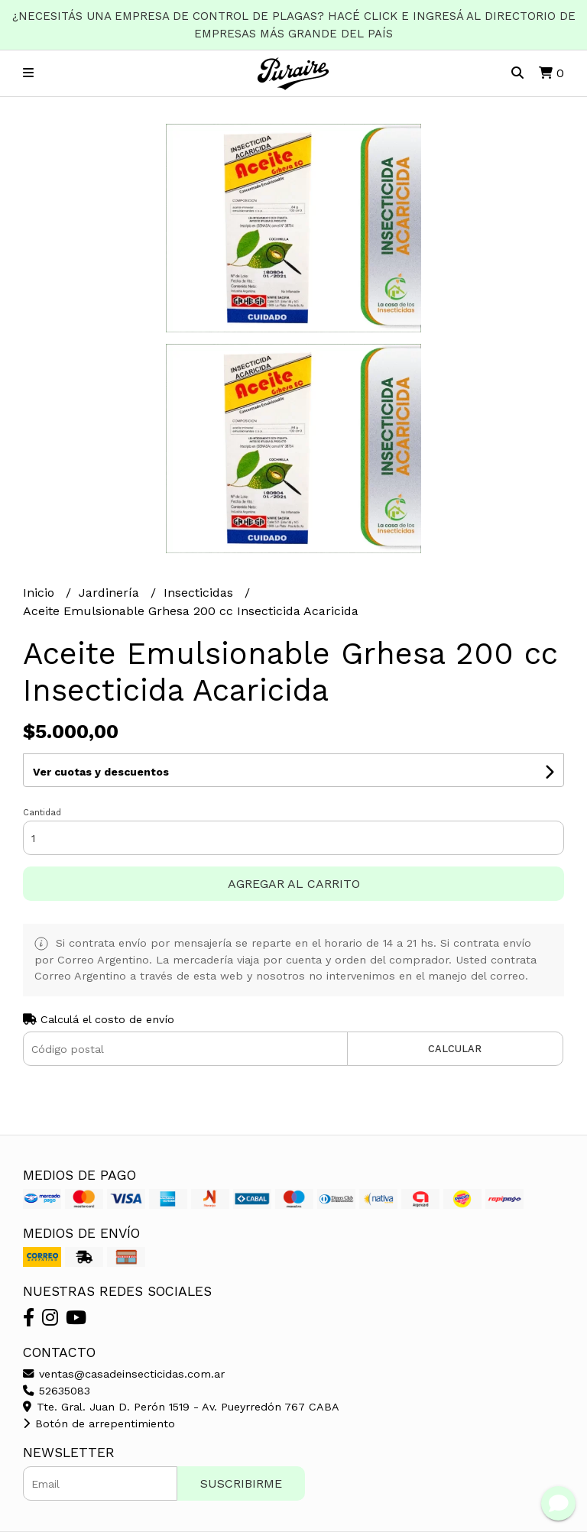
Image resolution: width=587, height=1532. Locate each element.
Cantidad (42, 813)
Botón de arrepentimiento (99, 1423)
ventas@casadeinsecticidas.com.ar (124, 1374)
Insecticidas (200, 592)
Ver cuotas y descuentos (101, 772)
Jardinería (111, 592)
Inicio (40, 592)
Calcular (455, 1048)
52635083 (56, 1391)
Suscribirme (241, 1483)
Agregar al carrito (294, 883)
